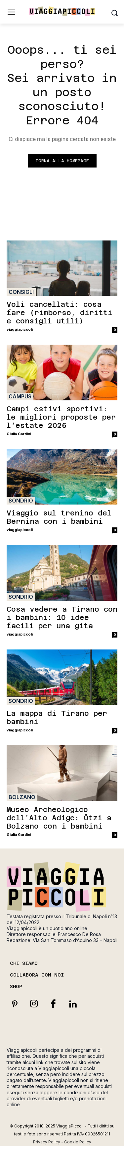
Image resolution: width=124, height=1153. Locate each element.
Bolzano (22, 797)
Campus (20, 396)
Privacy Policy (46, 1141)
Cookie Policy (77, 1141)
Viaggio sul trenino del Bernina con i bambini (59, 517)
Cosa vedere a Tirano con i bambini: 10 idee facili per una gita (62, 617)
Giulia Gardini (19, 434)
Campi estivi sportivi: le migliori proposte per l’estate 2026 (61, 417)
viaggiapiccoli (20, 329)
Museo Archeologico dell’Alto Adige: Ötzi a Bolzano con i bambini (59, 817)
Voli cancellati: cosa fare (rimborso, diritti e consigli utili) (59, 312)
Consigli (21, 292)
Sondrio (21, 500)
